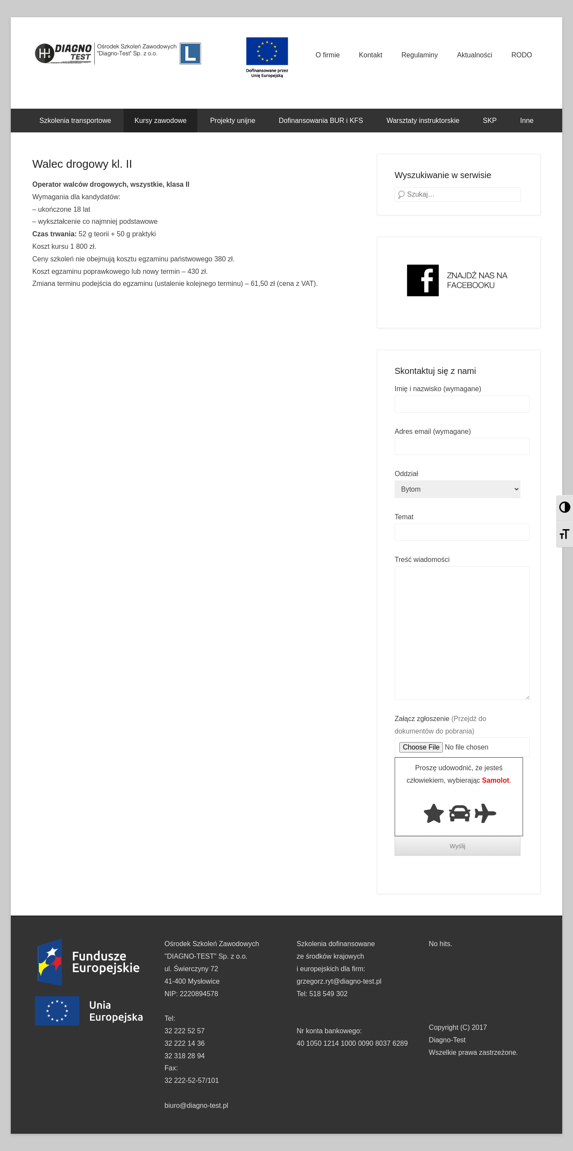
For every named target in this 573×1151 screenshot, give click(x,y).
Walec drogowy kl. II (82, 163)
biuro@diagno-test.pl (196, 1105)
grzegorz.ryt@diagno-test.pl (339, 981)
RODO (521, 55)
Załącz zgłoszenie (462, 733)
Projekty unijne (232, 120)
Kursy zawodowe (160, 120)
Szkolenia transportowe (75, 120)
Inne (526, 120)
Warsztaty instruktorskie (422, 120)
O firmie (328, 55)
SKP (490, 120)
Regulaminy (420, 55)
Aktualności (474, 55)
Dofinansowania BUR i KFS (321, 120)
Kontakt (370, 55)
